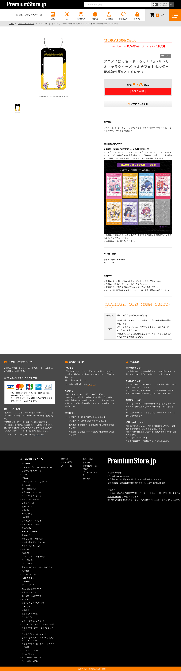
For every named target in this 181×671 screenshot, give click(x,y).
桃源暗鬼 (25, 553)
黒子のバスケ (27, 507)
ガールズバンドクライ (31, 499)
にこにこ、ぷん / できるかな (33, 557)
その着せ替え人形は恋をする (33, 542)
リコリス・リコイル (30, 650)
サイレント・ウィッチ (31, 524)
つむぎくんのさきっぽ (31, 546)
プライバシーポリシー (90, 473)
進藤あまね (26, 528)
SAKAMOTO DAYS (29, 532)
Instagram (81, 16)
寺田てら (25, 549)
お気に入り (123, 16)
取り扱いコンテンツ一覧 (29, 15)
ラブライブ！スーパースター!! (34, 634)
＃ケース (109, 307)
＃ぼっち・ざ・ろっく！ (115, 304)
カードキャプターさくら (31, 496)
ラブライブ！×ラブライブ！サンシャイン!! (37, 629)
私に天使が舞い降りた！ (31, 657)
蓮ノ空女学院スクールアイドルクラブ (37, 567)
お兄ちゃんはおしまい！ (31, 492)
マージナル (26, 607)
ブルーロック (27, 582)
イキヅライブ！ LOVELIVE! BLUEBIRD (37, 467)
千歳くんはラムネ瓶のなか (32, 539)
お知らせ (95, 16)
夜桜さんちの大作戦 (30, 614)
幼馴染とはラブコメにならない (34, 482)
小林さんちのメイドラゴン (32, 521)
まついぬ (25, 599)
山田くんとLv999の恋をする (33, 603)
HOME (11, 24)
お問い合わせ (88, 459)
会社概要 (86, 479)
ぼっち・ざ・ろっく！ (26, 24)
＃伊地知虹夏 (146, 304)
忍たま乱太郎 (27, 560)
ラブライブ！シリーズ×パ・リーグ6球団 (38, 624)
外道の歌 (25, 510)
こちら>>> (39, 435)
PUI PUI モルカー (29, 578)
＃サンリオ (133, 304)
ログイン (137, 16)
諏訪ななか (26, 535)
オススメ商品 (66, 462)
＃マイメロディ (161, 304)
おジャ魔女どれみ (29, 489)
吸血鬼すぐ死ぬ (28, 503)
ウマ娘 (24, 474)
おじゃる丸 (26, 485)
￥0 (157, 15)
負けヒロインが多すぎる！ (32, 596)
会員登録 (109, 16)
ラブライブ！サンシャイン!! (33, 621)
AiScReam (26, 464)
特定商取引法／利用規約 (90, 467)
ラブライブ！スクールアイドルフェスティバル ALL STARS (38, 639)
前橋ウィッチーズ (29, 592)
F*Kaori (25, 478)
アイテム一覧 (66, 466)
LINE (52, 16)
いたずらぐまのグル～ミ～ (32, 471)
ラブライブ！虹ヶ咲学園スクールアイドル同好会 (38, 645)
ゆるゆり (25, 610)
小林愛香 (25, 517)
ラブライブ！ (27, 617)
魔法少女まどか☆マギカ (31, 589)
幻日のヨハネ (27, 514)
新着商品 (64, 459)
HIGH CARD (27, 564)
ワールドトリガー (29, 654)
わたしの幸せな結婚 (30, 661)
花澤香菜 (25, 571)
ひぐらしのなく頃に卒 (31, 574)
